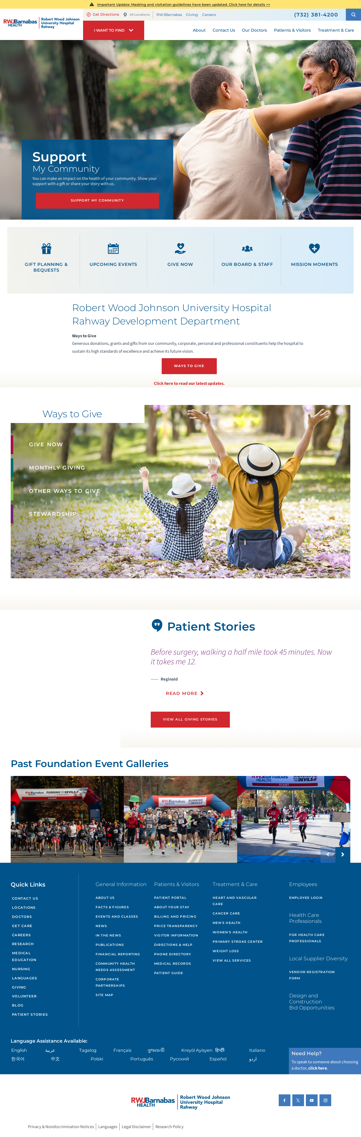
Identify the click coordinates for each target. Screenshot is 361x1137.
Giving (192, 15)
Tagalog (87, 1050)
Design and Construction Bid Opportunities (311, 1001)
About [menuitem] (199, 30)
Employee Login (306, 898)
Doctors (22, 917)
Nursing (21, 969)
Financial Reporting (118, 954)
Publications (110, 945)
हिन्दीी (219, 1050)
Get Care (22, 926)
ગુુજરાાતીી (156, 1050)
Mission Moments (314, 255)
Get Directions (103, 14)
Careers (209, 15)
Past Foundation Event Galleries (89, 763)
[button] (353, 15)
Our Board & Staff (247, 255)
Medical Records (172, 963)
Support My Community (97, 200)
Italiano (257, 1050)
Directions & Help (173, 945)
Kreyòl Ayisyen (196, 1050)
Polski (97, 1058)
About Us (105, 898)
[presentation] (249, 675)
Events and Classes (117, 916)
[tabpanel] (60, 679)
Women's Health (230, 932)
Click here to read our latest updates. (189, 383)
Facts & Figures (112, 907)
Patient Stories (30, 1014)
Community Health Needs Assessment (115, 967)
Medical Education (24, 956)
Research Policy (169, 1127)
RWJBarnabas (169, 15)
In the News (108, 935)
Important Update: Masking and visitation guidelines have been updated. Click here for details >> (183, 4)
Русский (179, 1058)
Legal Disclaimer (136, 1127)
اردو (253, 1058)
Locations (24, 908)
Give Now (180, 255)
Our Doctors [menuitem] (254, 30)
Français (122, 1050)
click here (317, 1068)
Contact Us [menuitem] (224, 30)
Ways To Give (189, 366)
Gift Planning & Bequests (46, 258)
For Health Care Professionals (307, 938)
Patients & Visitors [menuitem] (292, 30)
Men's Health (227, 923)
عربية (50, 1050)
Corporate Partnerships (110, 982)
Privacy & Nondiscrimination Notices (61, 1127)
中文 (55, 1058)
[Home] (41, 24)
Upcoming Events (113, 255)
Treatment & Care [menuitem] (336, 30)
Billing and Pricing (175, 916)
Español (217, 1058)
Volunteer (24, 996)
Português (141, 1058)
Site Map (105, 995)
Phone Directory (172, 954)
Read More (182, 693)
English (19, 1050)
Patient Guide (168, 973)
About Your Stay (171, 907)
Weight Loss (226, 951)
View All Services (232, 960)
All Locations (136, 15)
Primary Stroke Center (238, 942)
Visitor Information (176, 935)
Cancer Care (226, 913)
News (101, 926)
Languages (24, 978)
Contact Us (25, 898)
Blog (18, 1005)
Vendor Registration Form (312, 975)
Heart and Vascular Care (235, 901)
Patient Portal (170, 898)
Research (23, 944)
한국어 (18, 1058)
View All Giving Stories (190, 719)
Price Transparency (176, 926)
